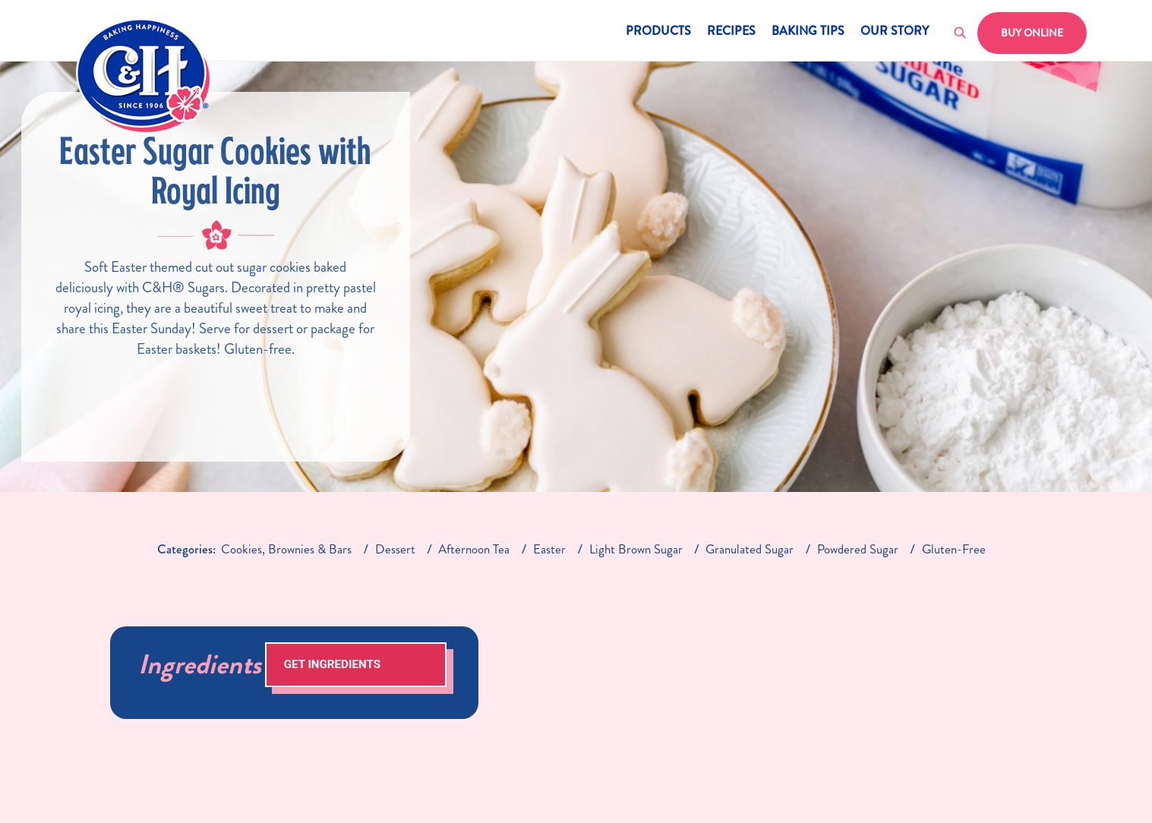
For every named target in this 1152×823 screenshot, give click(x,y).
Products (658, 32)
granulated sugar (749, 549)
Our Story (894, 32)
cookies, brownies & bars (286, 549)
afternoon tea (474, 549)
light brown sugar (636, 549)
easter (549, 549)
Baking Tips (808, 32)
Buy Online (1032, 32)
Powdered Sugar (857, 549)
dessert (395, 549)
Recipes (731, 32)
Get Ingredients (332, 664)
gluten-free (954, 549)
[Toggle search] (960, 33)
